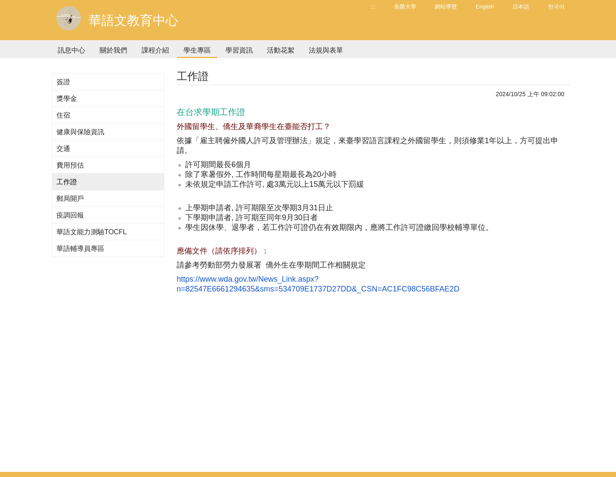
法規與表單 (326, 50)
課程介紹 (155, 50)
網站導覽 (446, 6)
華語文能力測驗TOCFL (91, 232)
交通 (63, 148)
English (485, 6)
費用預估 (70, 165)
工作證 (66, 182)
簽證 (63, 81)
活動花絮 (280, 50)
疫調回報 (70, 215)
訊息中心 (71, 50)
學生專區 (197, 50)
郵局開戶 (70, 198)
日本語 (520, 6)
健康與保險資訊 (80, 131)
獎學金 (66, 98)
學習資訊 (239, 50)
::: (372, 6)
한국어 (556, 6)
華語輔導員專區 (80, 248)
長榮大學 (405, 6)
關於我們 (113, 50)
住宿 (63, 115)
